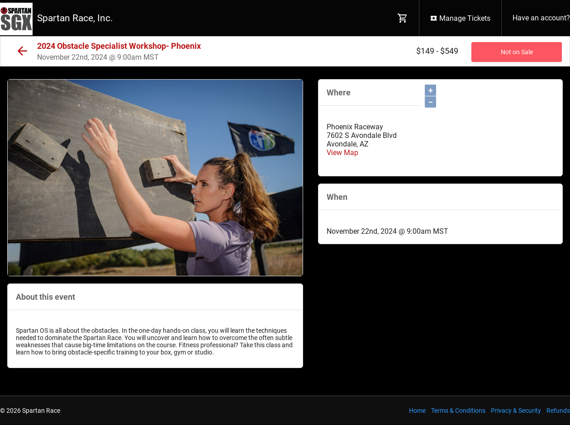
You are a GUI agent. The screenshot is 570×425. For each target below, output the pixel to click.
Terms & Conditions (458, 410)
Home (417, 410)
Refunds (558, 410)
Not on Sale (517, 52)
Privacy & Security (516, 410)
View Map (342, 152)
